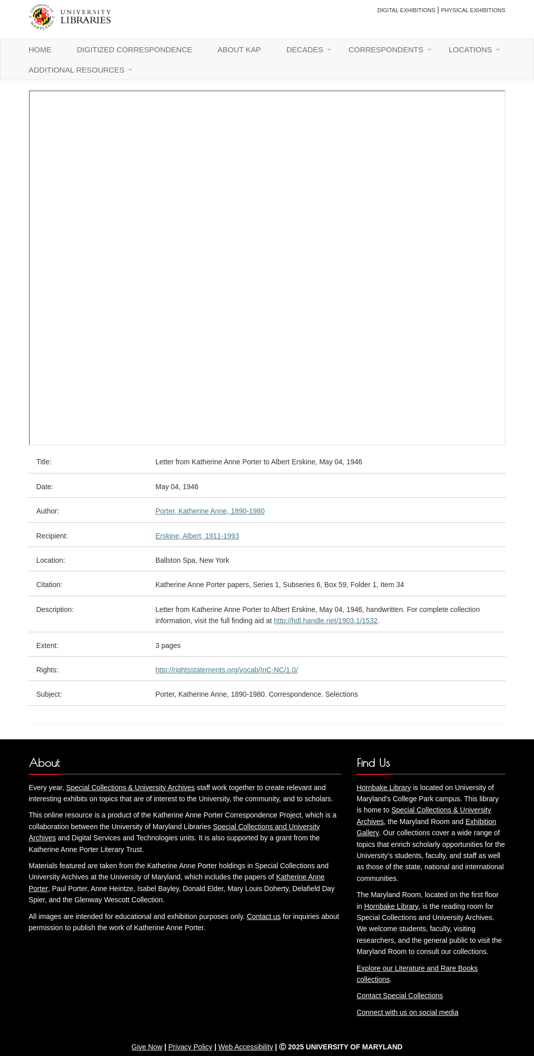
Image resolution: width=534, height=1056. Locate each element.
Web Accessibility (246, 1047)
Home (40, 49)
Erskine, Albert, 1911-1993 (197, 536)
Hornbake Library (384, 788)
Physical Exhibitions (473, 10)
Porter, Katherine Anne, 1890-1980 (210, 511)
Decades (305, 49)
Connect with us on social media (407, 1012)
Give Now (146, 1047)
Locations (470, 49)
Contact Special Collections (400, 996)
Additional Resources (77, 69)
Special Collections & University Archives (130, 788)
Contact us (264, 916)
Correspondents (385, 49)
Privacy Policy (190, 1047)
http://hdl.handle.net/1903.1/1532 (326, 621)
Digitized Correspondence (135, 49)
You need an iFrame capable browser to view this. (267, 268)
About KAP (239, 49)
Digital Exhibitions (406, 10)
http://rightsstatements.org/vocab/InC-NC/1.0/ (227, 670)
